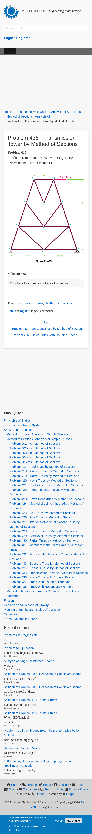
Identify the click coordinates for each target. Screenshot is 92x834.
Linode (40, 794)
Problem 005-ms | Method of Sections (34, 462)
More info (15, 830)
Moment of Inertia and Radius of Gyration (32, 609)
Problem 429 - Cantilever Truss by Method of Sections (46, 536)
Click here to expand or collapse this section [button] (39, 283)
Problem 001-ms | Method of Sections (34, 443)
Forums (31, 784)
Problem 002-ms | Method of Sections (34, 448)
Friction (9, 600)
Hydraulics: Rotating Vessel (22, 748)
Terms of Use (54, 789)
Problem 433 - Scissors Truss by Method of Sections (44, 563)
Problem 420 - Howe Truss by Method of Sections (43, 480)
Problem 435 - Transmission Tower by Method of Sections (48, 572)
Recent (80, 784)
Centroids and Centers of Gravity (26, 605)
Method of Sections (59, 303)
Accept (59, 820)
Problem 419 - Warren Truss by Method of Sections (44, 476)
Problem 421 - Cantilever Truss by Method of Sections (46, 485)
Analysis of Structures (66, 111)
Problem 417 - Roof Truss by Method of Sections (42, 466)
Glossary (63, 784)
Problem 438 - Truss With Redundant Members (41, 586)
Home (8, 111)
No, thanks (74, 820)
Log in (12, 311)
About (12, 789)
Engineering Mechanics (32, 111)
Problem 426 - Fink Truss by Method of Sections (42, 517)
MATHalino (34, 11)
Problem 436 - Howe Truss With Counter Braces (44, 335)
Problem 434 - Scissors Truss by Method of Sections (47, 328)
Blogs (47, 784)
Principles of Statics (17, 420)
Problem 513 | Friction (19, 648)
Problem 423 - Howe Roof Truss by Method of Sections (46, 499)
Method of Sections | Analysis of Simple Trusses (39, 439)
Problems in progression (20, 635)
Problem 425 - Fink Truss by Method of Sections (42, 512)
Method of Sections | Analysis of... (29, 116)
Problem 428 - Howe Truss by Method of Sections (43, 531)
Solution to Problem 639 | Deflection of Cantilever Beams (42, 674)
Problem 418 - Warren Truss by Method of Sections (44, 471)
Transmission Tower (29, 303)
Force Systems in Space (20, 618)
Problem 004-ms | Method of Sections (34, 457)
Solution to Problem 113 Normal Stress (30, 700)
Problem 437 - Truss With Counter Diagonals (39, 582)
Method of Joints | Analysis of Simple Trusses (37, 434)
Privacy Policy (78, 789)
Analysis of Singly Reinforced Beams (29, 661)
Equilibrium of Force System (23, 425)
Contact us (30, 789)
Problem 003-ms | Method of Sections (34, 453)
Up (46, 322)
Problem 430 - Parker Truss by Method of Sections (43, 540)
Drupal (70, 794)
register (25, 311)
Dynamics (10, 614)
